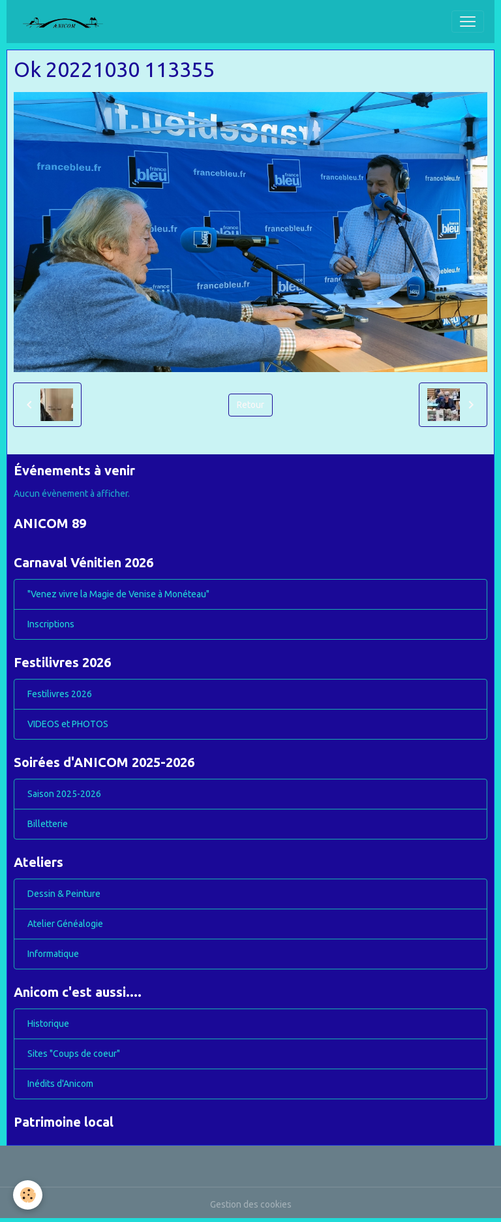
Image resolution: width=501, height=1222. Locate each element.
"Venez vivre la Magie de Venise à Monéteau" (118, 594)
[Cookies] (27, 1195)
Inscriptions (50, 624)
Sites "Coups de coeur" (73, 1053)
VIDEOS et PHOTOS (67, 724)
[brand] (68, 21)
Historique (48, 1023)
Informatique (53, 953)
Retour (250, 405)
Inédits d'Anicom (60, 1083)
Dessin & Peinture (63, 893)
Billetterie (47, 824)
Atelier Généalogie (65, 923)
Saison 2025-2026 (64, 794)
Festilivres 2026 (59, 694)
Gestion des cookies (251, 1204)
